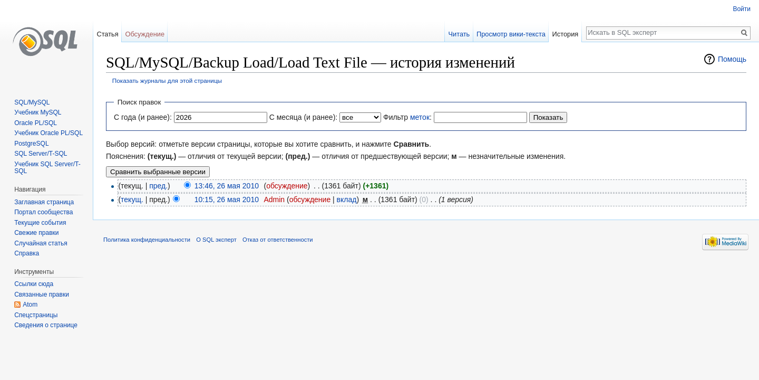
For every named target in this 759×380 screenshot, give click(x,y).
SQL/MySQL (32, 102)
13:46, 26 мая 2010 (226, 186)
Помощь (732, 59)
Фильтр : (407, 117)
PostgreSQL (31, 143)
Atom (30, 304)
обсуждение (286, 186)
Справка (26, 253)
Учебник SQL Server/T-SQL (47, 167)
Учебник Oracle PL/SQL (48, 133)
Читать (459, 34)
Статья (107, 34)
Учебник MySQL (37, 112)
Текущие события (40, 222)
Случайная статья (40, 243)
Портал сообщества (43, 212)
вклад (347, 199)
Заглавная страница (44, 202)
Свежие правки (36, 232)
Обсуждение (144, 34)
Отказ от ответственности (277, 239)
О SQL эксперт (216, 239)
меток (420, 117)
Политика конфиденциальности (146, 239)
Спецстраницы (35, 315)
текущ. (132, 199)
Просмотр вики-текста (511, 34)
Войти (742, 9)
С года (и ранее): (143, 117)
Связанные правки (41, 294)
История (565, 34)
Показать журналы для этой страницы (167, 80)
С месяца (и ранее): (303, 117)
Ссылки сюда (33, 284)
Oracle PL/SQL (35, 123)
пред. (158, 186)
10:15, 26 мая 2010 (226, 199)
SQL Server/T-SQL (40, 153)
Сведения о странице (45, 325)
